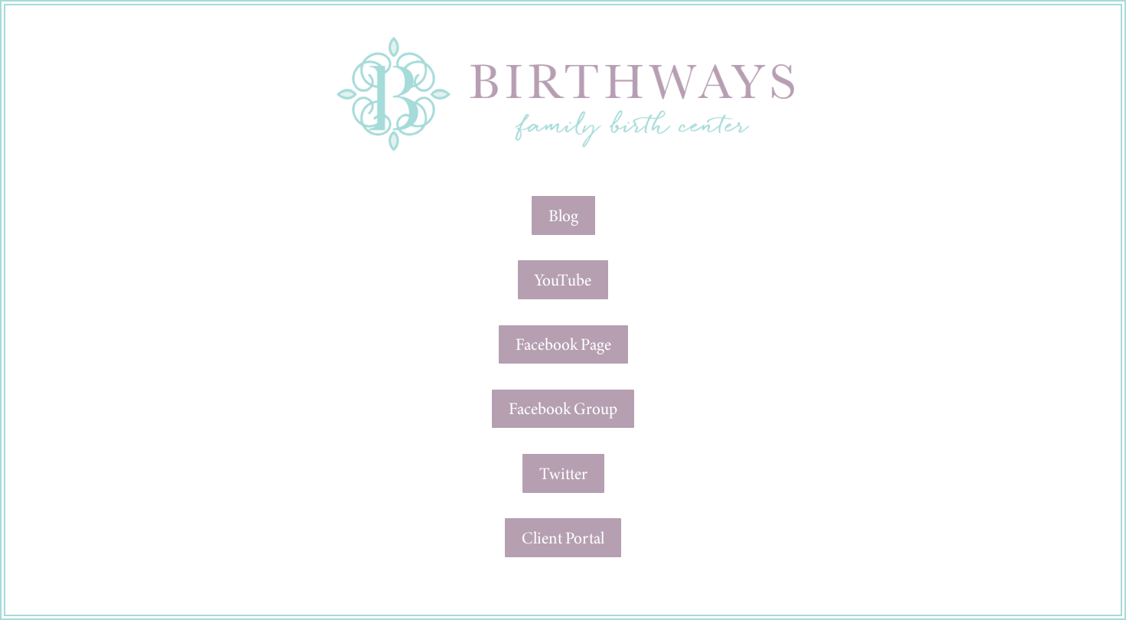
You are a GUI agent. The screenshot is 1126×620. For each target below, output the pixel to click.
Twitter (563, 473)
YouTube (563, 279)
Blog (563, 215)
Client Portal (563, 537)
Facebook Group (563, 408)
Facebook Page (563, 344)
